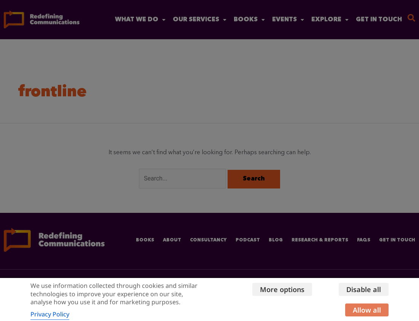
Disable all (363, 289)
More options (282, 289)
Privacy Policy (49, 314)
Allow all (367, 310)
